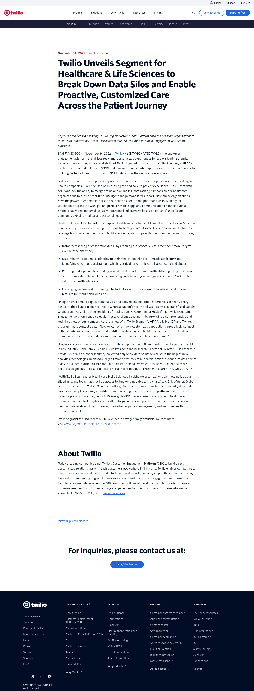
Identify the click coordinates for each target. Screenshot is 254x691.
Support (232, 3)
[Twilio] (13, 12)
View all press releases (73, 521)
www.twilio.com (114, 493)
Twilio (119, 153)
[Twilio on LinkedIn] (42, 676)
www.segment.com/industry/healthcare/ (92, 424)
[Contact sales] (211, 13)
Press (186, 24)
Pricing (159, 12)
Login (245, 3)
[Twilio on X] (34, 676)
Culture (142, 24)
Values (109, 24)
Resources (140, 12)
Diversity (157, 24)
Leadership (125, 24)
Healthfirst (65, 223)
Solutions (98, 12)
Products (78, 12)
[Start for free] (238, 13)
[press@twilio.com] (127, 564)
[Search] (194, 12)
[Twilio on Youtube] (50, 676)
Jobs (173, 24)
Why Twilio (119, 12)
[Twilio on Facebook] (26, 676)
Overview (93, 24)
